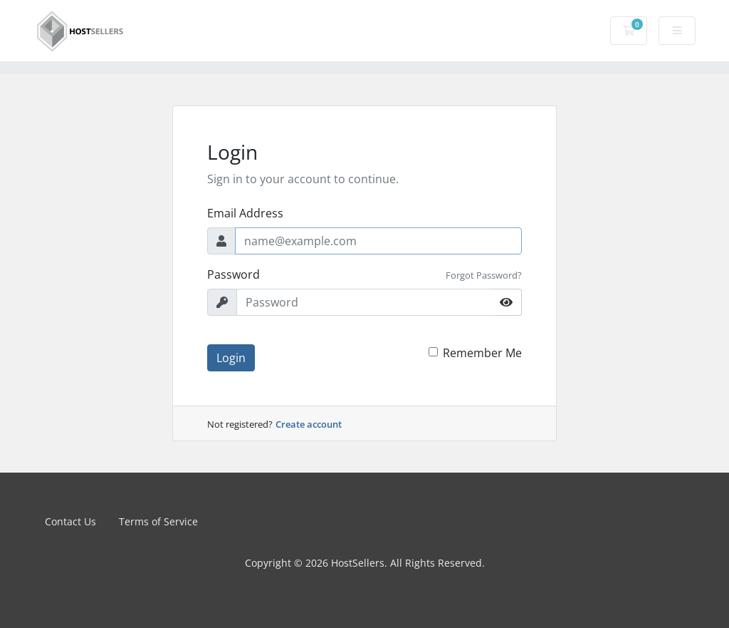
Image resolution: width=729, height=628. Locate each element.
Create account (309, 424)
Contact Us (70, 521)
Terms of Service (158, 521)
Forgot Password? (484, 275)
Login (231, 358)
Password (233, 274)
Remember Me (482, 353)
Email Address (245, 213)
